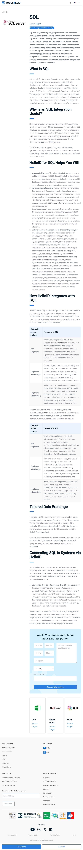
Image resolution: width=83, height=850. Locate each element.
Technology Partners (9, 781)
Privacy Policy (12, 835)
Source (32, 24)
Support (46, 778)
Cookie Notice (33, 835)
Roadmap (46, 801)
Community (47, 793)
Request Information (55, 687)
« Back (4, 12)
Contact (61, 847)
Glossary (46, 789)
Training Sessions (49, 781)
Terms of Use (55, 835)
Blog (3, 759)
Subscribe (8, 804)
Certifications (7, 752)
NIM (46, 752)
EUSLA (74, 835)
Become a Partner (8, 785)
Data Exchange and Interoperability (41, 28)
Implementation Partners (11, 778)
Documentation (48, 797)
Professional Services (50, 785)
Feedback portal (49, 805)
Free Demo (21, 847)
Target (38, 24)
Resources (5, 763)
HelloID (47, 748)
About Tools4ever (8, 748)
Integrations (6, 767)
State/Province (39, 675)
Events (4, 755)
